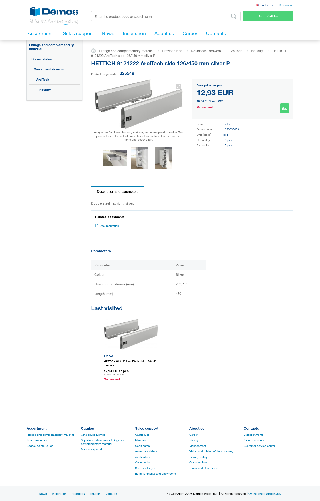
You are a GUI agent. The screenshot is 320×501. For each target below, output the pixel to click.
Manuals (140, 440)
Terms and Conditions (203, 468)
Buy (285, 108)
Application (142, 457)
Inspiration (59, 493)
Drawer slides (41, 59)
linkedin (95, 493)
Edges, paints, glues (40, 445)
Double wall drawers (49, 69)
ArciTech (42, 79)
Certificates (142, 445)
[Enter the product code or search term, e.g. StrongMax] (165, 16)
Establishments (254, 434)
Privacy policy (198, 457)
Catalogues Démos (93, 434)
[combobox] (264, 5)
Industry (45, 89)
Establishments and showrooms (156, 473)
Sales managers (254, 440)
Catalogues (142, 434)
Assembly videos (146, 451)
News (43, 493)
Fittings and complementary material (51, 47)
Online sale (142, 462)
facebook (78, 493)
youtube (111, 493)
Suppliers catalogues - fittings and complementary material (103, 441)
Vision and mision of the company (211, 451)
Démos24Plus (268, 16)
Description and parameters (117, 191)
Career (193, 434)
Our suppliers (198, 462)
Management (197, 445)
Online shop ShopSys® (264, 493)
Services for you (145, 468)
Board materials (37, 440)
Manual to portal (91, 449)
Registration (286, 5)
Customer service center (259, 445)
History (193, 440)
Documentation (107, 225)
